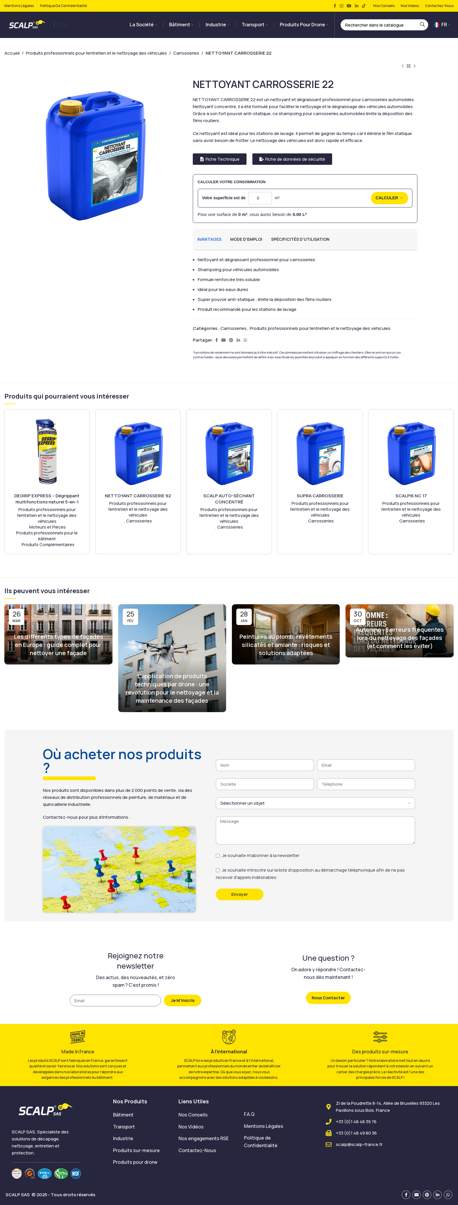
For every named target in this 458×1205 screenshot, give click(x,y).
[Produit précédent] (403, 66)
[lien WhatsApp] (245, 340)
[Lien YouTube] (349, 6)
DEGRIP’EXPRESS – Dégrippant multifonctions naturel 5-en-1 (46, 499)
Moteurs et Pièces (47, 527)
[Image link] (46, 1110)
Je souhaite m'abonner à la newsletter (260, 855)
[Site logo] (27, 24)
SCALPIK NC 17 (411, 496)
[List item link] (141, 1115)
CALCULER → (389, 197)
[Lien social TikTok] (363, 6)
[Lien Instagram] (341, 6)
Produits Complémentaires (48, 544)
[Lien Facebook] (335, 6)
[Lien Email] (223, 340)
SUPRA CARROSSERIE (320, 496)
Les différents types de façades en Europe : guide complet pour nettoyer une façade (58, 645)
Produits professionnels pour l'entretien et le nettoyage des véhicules (96, 53)
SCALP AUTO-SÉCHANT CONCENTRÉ (229, 499)
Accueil (12, 53)
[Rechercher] (384, 24)
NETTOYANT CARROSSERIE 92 (138, 496)
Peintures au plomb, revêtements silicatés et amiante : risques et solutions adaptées (286, 645)
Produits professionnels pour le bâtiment (47, 535)
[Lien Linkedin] (356, 6)
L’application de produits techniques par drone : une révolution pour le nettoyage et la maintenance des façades (172, 688)
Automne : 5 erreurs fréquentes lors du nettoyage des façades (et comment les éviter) (400, 638)
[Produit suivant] (414, 66)
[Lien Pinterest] (231, 340)
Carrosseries (186, 53)
